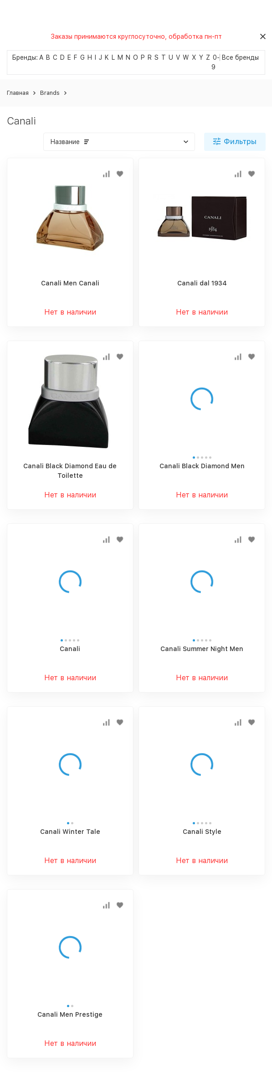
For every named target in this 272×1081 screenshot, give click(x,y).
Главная (18, 92)
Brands (50, 92)
